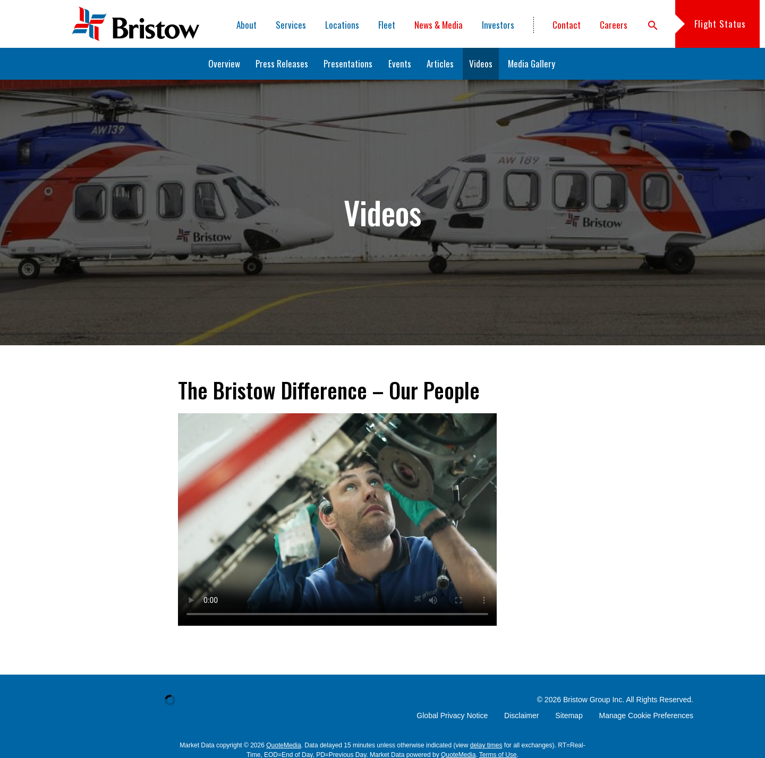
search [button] (653, 25)
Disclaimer (521, 715)
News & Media (438, 24)
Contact (566, 24)
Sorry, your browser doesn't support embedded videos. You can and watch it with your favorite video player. (337, 519)
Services (291, 24)
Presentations (348, 63)
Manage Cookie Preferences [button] (646, 715)
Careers (613, 24)
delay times (486, 745)
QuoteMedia (283, 745)
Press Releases (282, 63)
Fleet (386, 24)
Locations (342, 24)
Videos (480, 63)
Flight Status (720, 23)
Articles (440, 63)
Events (399, 63)
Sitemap (568, 715)
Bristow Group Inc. (593, 699)
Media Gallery (531, 63)
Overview (224, 63)
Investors (498, 24)
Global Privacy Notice (452, 715)
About (246, 24)
